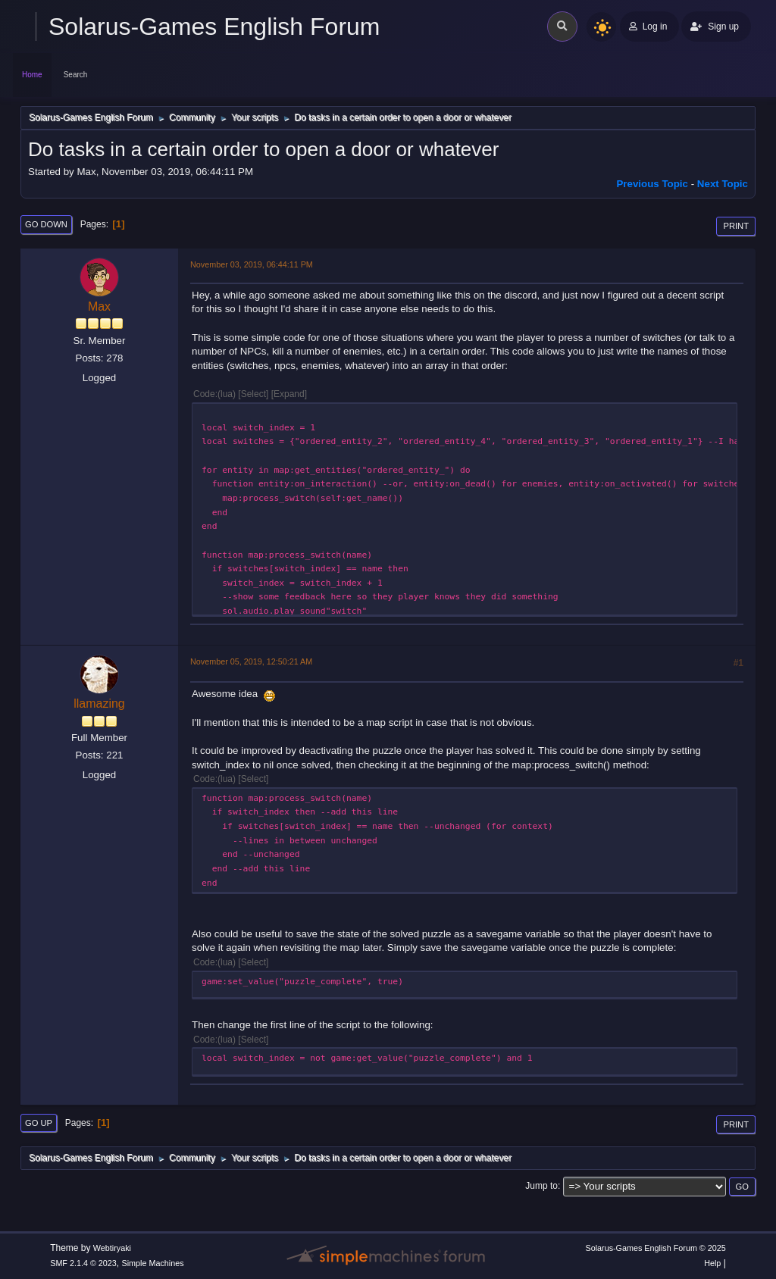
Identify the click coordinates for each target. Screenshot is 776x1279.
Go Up (38, 1122)
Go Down (46, 224)
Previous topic (652, 183)
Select (253, 394)
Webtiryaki (112, 1247)
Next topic (722, 183)
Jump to (541, 1185)
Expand (289, 394)
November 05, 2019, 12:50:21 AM (251, 661)
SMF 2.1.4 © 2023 (83, 1263)
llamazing (99, 703)
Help (712, 1263)
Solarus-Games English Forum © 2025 (655, 1247)
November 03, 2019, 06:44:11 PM (251, 264)
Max (99, 306)
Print (736, 225)
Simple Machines (153, 1263)
